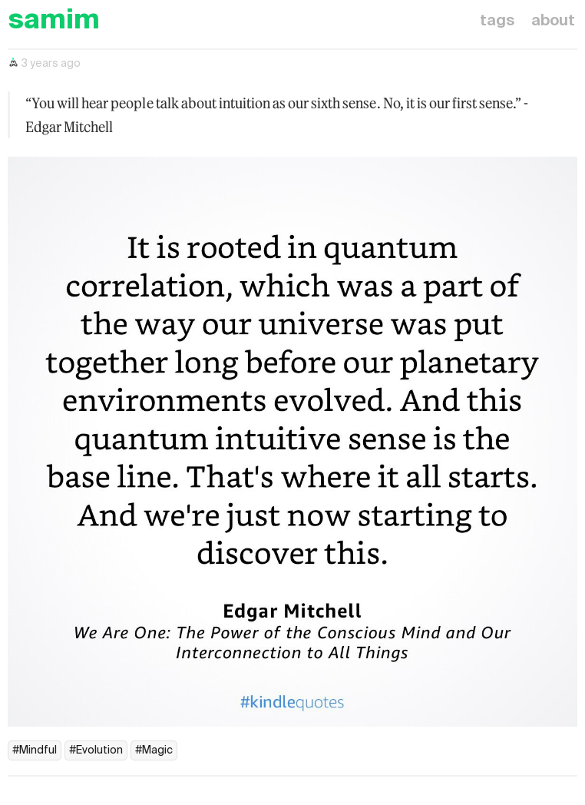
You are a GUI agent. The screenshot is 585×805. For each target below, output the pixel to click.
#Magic (154, 750)
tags (497, 21)
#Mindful (34, 750)
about (553, 21)
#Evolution (96, 750)
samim (54, 21)
